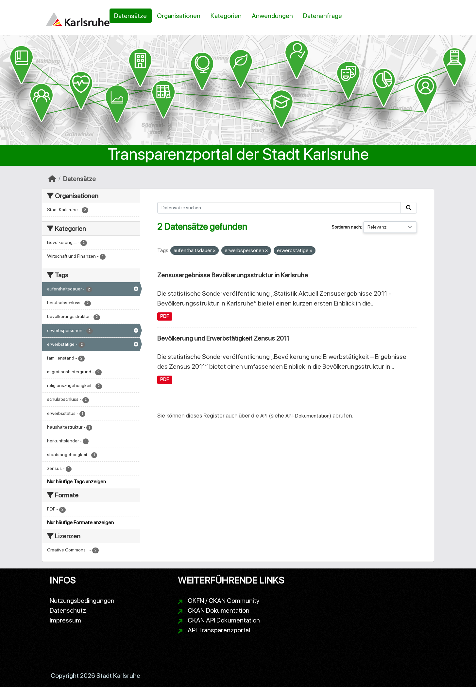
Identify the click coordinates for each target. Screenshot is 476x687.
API (263, 416)
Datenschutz (68, 610)
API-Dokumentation (307, 416)
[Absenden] (408, 208)
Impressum (65, 620)
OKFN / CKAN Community (224, 600)
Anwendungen (272, 16)
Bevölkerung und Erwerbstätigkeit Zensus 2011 (223, 338)
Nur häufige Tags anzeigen (76, 481)
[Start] (52, 179)
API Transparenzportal (219, 630)
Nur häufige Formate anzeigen (80, 522)
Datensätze (130, 16)
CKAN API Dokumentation (224, 620)
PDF (164, 316)
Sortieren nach (346, 227)
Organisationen (178, 16)
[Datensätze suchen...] (279, 208)
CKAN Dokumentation (218, 610)
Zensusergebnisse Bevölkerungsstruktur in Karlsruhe (232, 275)
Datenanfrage (322, 16)
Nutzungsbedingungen (82, 600)
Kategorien (226, 16)
